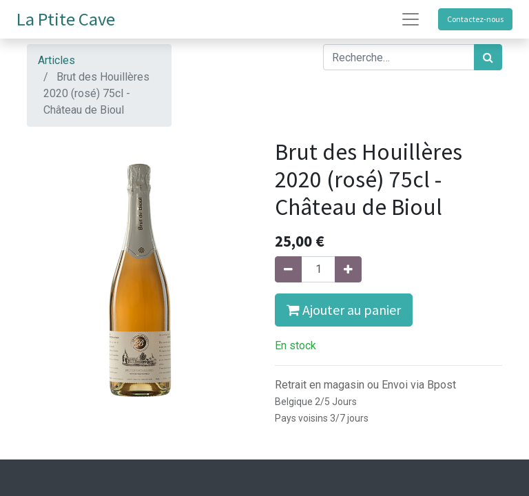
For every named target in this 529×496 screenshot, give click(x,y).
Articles (56, 60)
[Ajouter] (348, 269)
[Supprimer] (288, 269)
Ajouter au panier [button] (344, 309)
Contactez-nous (475, 19)
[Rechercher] (488, 57)
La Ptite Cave (66, 19)
